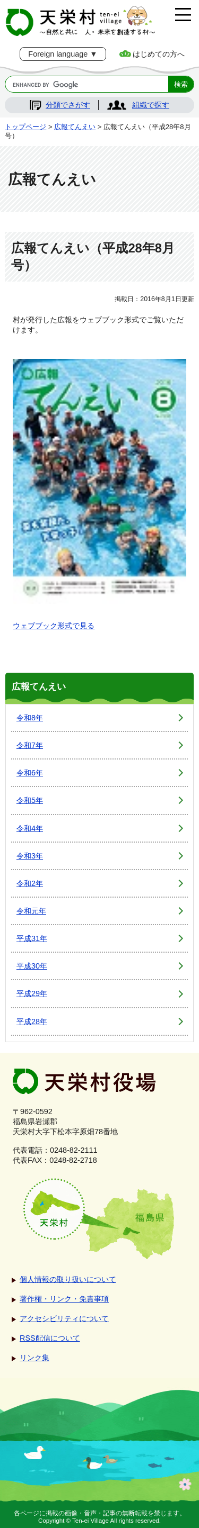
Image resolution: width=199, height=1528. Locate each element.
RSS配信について (50, 1338)
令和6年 (29, 772)
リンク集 (34, 1357)
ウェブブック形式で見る (53, 625)
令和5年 (29, 800)
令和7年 (29, 745)
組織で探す (150, 105)
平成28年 (31, 1021)
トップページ (25, 127)
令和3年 (29, 856)
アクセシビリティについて (64, 1318)
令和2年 (29, 883)
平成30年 (31, 966)
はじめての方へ (159, 54)
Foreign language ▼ (62, 54)
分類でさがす (68, 105)
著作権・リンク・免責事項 (64, 1299)
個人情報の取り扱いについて (68, 1279)
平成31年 (31, 938)
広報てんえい (75, 127)
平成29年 (31, 993)
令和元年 (31, 911)
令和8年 (29, 717)
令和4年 (29, 828)
